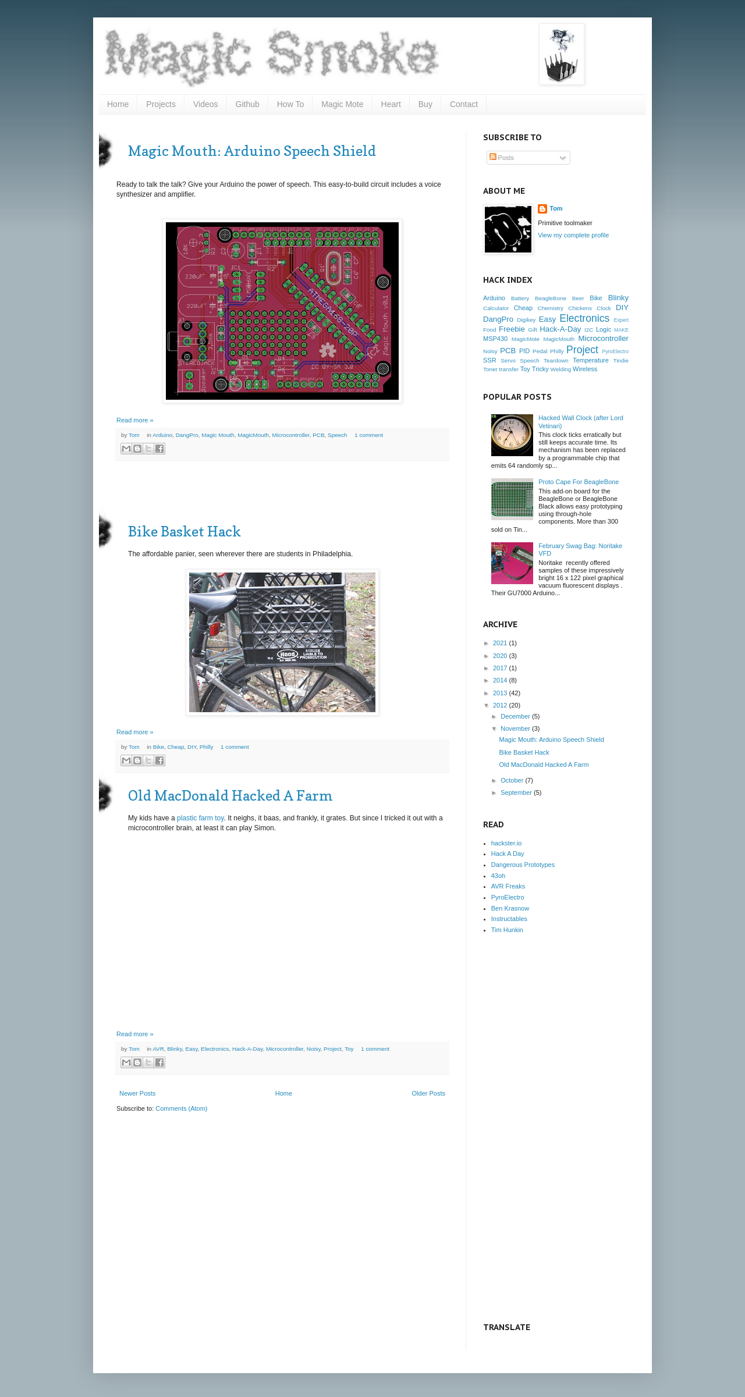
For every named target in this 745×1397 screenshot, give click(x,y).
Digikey (526, 320)
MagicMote (526, 339)
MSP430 (495, 338)
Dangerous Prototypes (523, 864)
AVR (158, 1049)
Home (118, 104)
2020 (500, 655)
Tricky (540, 368)
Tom (135, 435)
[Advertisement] (282, 492)
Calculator (496, 308)
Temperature (591, 360)
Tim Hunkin (507, 929)
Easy (191, 1049)
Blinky (174, 1049)
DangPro (187, 435)
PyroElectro (615, 351)
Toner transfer (501, 369)
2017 (500, 667)
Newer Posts (137, 1093)
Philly (207, 747)
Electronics (215, 1049)
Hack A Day (507, 853)
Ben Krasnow (510, 908)
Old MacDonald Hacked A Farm (230, 795)
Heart (391, 104)
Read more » (135, 420)
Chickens (580, 308)
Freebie (512, 329)
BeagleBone (550, 298)
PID (524, 350)
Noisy (314, 1049)
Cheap (175, 747)
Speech (337, 435)
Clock (604, 308)
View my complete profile (573, 235)
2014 (500, 680)
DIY (191, 747)
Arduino (162, 435)
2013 (500, 692)
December (515, 716)
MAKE (621, 330)
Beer (578, 298)
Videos (205, 104)
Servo (508, 360)
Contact (464, 104)
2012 (500, 705)
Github (248, 104)
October (512, 780)
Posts (502, 157)
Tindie (621, 360)
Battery (520, 298)
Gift (532, 329)
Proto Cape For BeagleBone (578, 481)
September (516, 792)
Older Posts (428, 1093)
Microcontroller (291, 435)
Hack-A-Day (247, 1049)
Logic (603, 329)
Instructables (509, 918)
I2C (588, 329)
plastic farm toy (200, 818)
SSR (489, 360)
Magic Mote (342, 104)
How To (290, 104)
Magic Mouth (218, 435)
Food (489, 329)
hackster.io (506, 843)
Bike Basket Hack (184, 531)
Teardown (556, 360)
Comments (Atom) (181, 1108)
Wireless (585, 368)
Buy (425, 104)
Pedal (540, 351)
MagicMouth (253, 435)
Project (333, 1049)
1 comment (368, 435)
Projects (161, 104)
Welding (561, 369)
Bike (158, 747)
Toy (349, 1049)
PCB (318, 435)
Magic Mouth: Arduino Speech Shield (252, 151)
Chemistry (550, 308)
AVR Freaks (508, 886)
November (515, 728)
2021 (500, 642)
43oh (498, 875)
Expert (621, 320)
